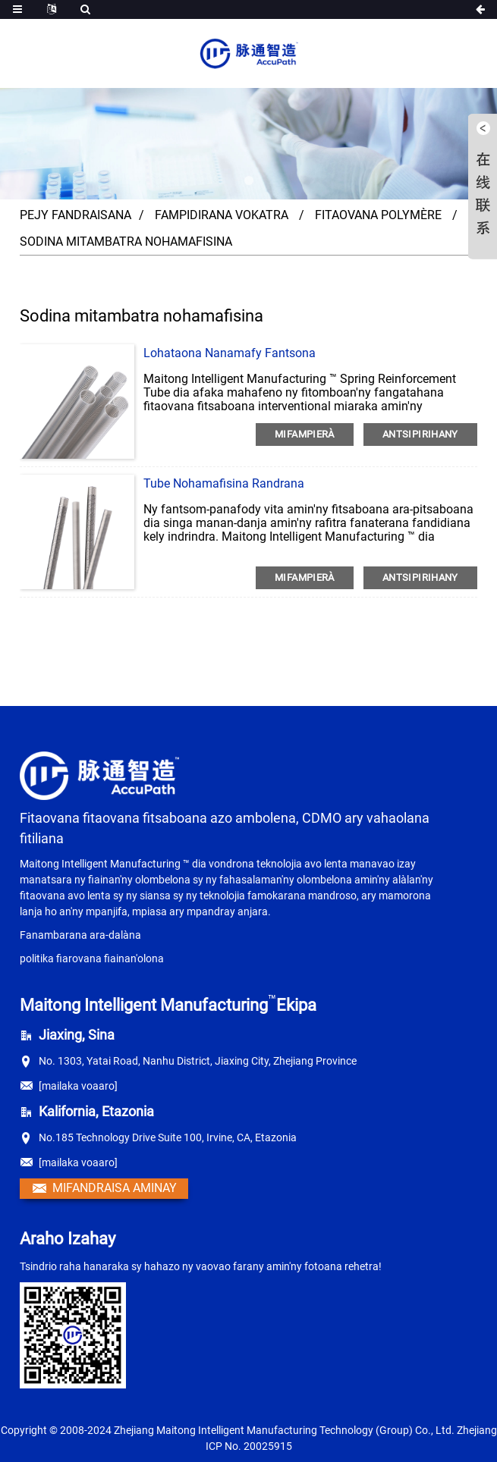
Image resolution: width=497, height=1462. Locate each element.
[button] (248, 180)
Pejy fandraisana (75, 215)
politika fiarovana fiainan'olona (92, 958)
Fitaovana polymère (378, 215)
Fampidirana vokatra (221, 215)
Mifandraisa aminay (114, 1188)
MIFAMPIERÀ (305, 434)
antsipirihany (420, 434)
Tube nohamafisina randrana (223, 483)
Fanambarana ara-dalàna (80, 935)
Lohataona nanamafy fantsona (229, 353)
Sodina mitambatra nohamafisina (126, 241)
